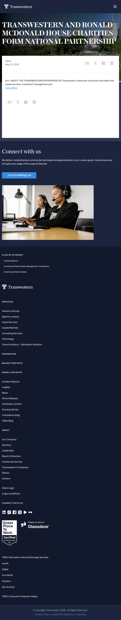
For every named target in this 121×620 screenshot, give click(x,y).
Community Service (12, 462)
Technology (8, 339)
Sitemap (81, 614)
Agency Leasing (10, 316)
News (8, 61)
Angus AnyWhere (11, 493)
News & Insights (12, 372)
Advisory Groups (10, 311)
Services (7, 302)
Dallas (5, 569)
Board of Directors (11, 456)
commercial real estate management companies (26, 266)
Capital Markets (10, 328)
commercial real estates (15, 272)
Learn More (11, 88)
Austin (5, 563)
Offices (5, 473)
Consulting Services (12, 333)
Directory (6, 445)
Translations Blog (11, 415)
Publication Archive (12, 404)
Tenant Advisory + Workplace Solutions (22, 344)
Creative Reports (10, 381)
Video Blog (7, 421)
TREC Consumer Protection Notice (20, 596)
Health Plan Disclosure (63, 614)
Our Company (9, 439)
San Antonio (8, 587)
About (6, 430)
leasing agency (11, 261)
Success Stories (10, 409)
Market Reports (12, 363)
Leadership (8, 450)
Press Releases (10, 398)
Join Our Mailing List (19, 175)
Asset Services (9, 322)
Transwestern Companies (15, 467)
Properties (9, 354)
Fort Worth (7, 575)
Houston (6, 581)
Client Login (8, 488)
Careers (6, 478)
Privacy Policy (42, 614)
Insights (6, 387)
